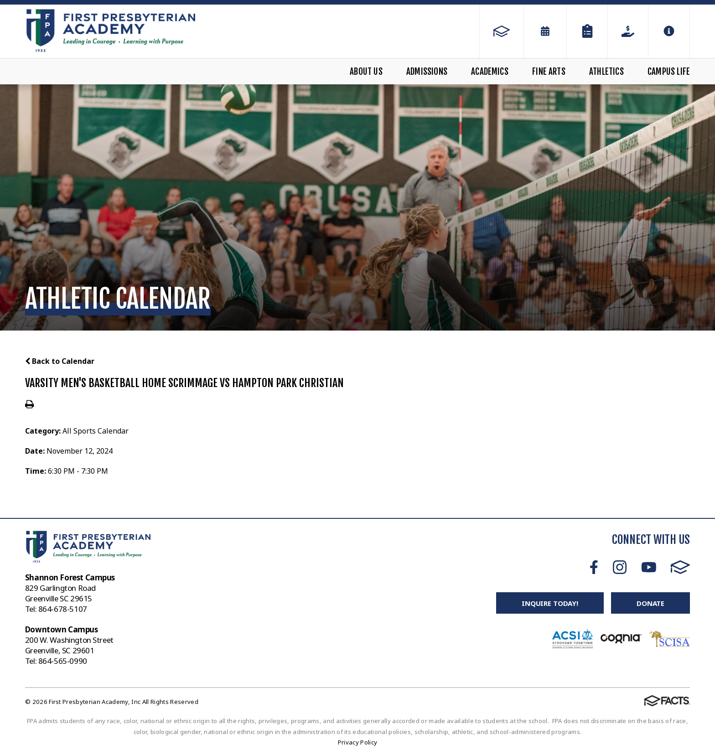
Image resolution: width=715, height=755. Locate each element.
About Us (366, 71)
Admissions (426, 71)
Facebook (594, 567)
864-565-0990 (62, 661)
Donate (650, 603)
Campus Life (669, 71)
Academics (489, 71)
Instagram (620, 567)
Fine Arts (548, 71)
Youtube (649, 567)
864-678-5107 (62, 609)
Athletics (606, 71)
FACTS (680, 567)
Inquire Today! (550, 603)
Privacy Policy (358, 742)
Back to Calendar (59, 361)
